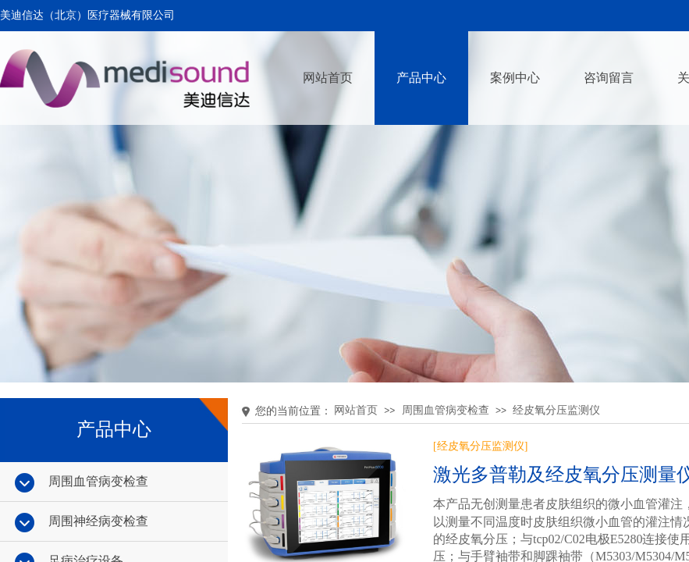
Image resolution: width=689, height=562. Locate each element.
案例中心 (515, 77)
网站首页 (328, 77)
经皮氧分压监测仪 (556, 410)
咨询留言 (609, 77)
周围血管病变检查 (445, 410)
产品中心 (421, 77)
